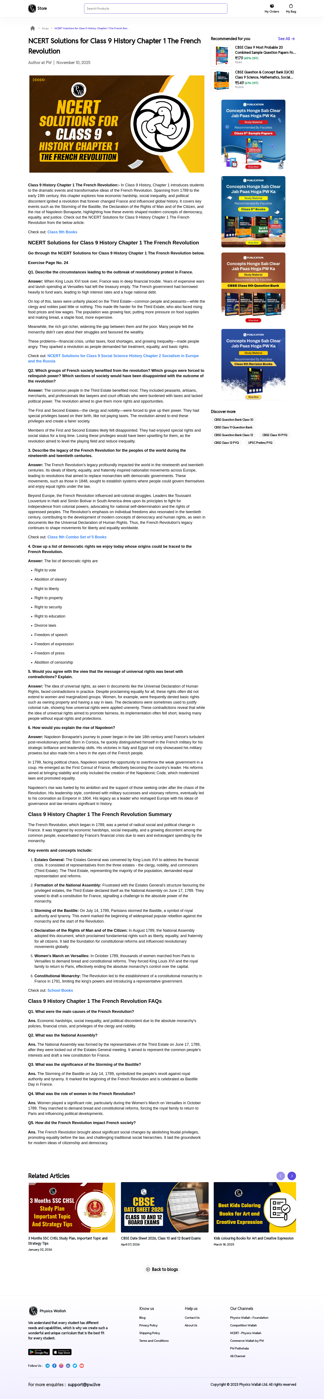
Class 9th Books (62, 232)
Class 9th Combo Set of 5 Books (77, 537)
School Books (60, 990)
